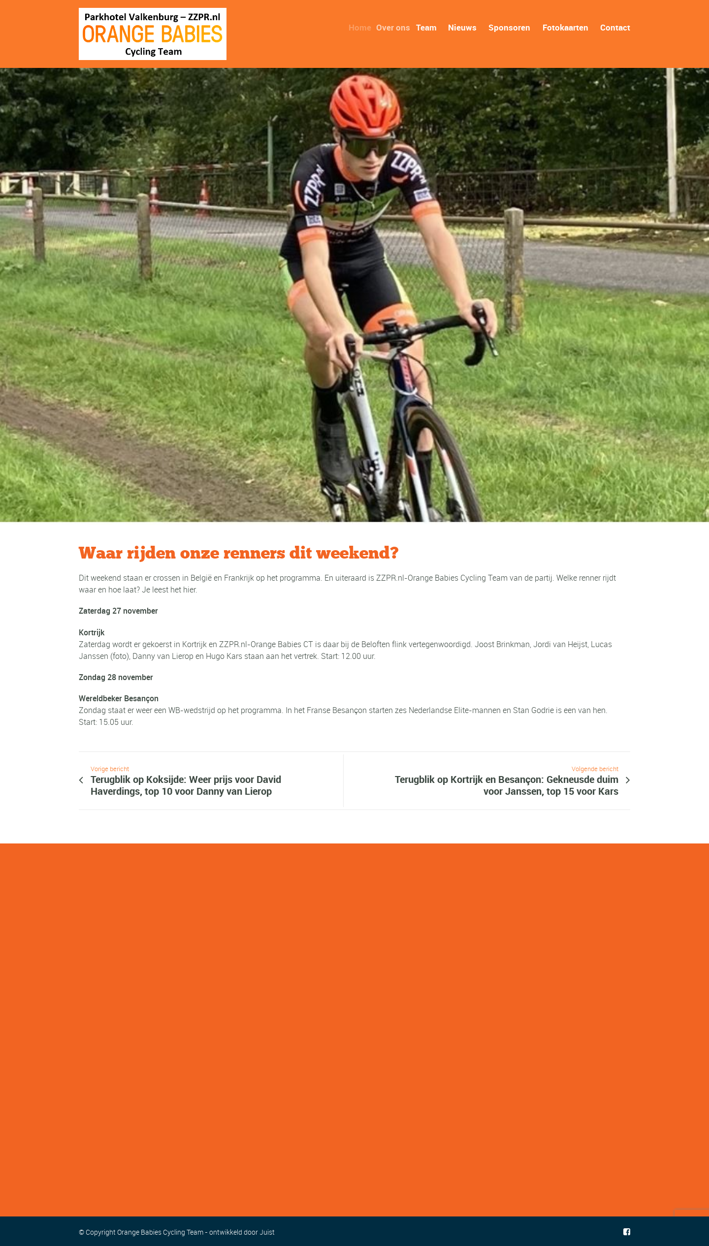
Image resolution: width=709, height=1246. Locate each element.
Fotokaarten (565, 27)
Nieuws (462, 27)
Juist (267, 1232)
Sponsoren (509, 27)
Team (429, 27)
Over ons (397, 27)
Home (363, 27)
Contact (615, 27)
